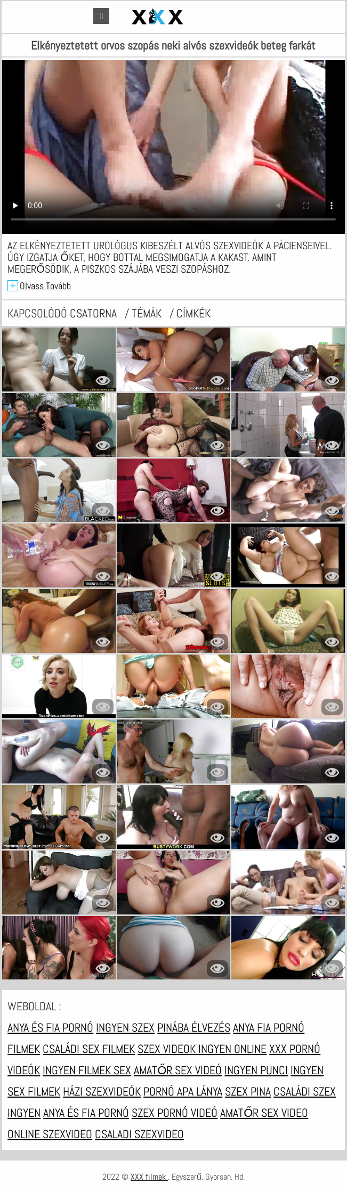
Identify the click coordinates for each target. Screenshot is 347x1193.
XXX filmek (149, 1176)
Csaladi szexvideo (139, 1133)
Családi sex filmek (89, 1048)
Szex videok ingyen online (202, 1048)
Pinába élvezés (193, 1027)
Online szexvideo (49, 1133)
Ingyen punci (256, 1070)
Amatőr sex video (264, 1112)
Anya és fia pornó (50, 1027)
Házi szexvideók (102, 1091)
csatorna (94, 313)
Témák (148, 313)
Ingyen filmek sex (87, 1070)
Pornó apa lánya (182, 1091)
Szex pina (248, 1091)
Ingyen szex (125, 1027)
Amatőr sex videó (178, 1070)
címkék (193, 313)
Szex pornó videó (174, 1112)
